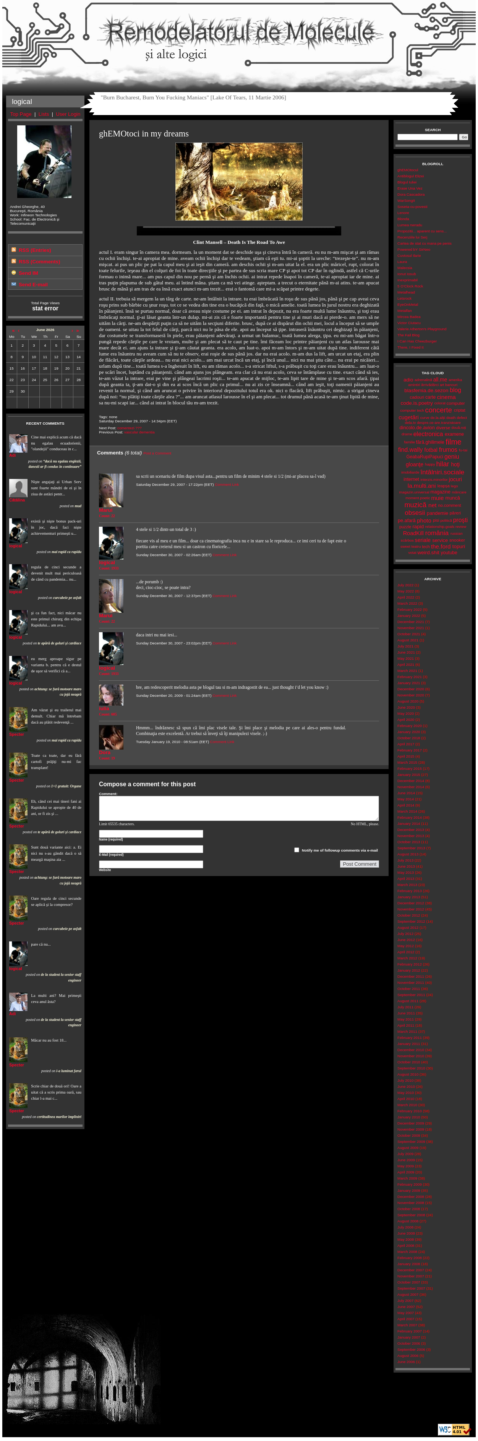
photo (424, 520)
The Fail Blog (408, 335)
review (460, 526)
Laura (402, 262)
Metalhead (406, 292)
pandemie (437, 513)
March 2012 (407, 958)
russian (456, 533)
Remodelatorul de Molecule (239, 35)
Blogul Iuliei (406, 182)
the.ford (441, 546)
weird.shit (428, 552)
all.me (440, 380)
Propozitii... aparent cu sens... (422, 231)
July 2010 (405, 1080)
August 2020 (407, 701)
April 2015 (405, 756)
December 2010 (410, 1050)
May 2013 (405, 872)
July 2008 (405, 1227)
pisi (436, 520)
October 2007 (408, 1282)
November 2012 (410, 909)
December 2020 (410, 689)
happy (430, 464)
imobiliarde (410, 472)
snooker (457, 540)
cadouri (417, 397)
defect (462, 417)
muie (437, 498)
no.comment (449, 505)
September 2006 (411, 1349)
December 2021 (410, 622)
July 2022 (405, 585)
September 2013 (411, 848)
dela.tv (410, 422)
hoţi (455, 464)
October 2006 (408, 1343)
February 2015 (409, 768)
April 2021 (405, 664)
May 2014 (405, 799)
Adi (12, 455)
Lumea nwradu (409, 225)
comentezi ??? (129, 428)
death (451, 417)
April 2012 (405, 952)
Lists (44, 114)
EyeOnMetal (407, 304)
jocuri (455, 479)
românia (437, 533)
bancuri (451, 385)
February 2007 (409, 1331)
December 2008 (410, 1196)
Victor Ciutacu (409, 323)
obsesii (415, 512)
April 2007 (405, 1319)
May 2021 (405, 658)
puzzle (405, 526)
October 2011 (408, 989)
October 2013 (408, 842)
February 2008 (409, 1258)
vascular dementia (139, 432)
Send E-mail (33, 284)
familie (409, 442)
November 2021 (410, 628)
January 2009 (408, 1190)
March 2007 (407, 1325)
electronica (428, 433)
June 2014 (406, 793)
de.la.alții (437, 417)
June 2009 (406, 1160)
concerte (438, 410)
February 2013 (409, 891)
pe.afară (407, 520)
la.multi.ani (422, 485)
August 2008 (407, 1221)
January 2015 (408, 774)
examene (454, 434)
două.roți (459, 427)
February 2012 (409, 964)
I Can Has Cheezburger (417, 341)
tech (426, 546)
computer (456, 403)
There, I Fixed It (410, 347)
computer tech (412, 410)
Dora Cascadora (411, 194)
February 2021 (409, 677)
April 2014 (405, 805)
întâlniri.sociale (442, 472)
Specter (16, 734)
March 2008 (407, 1252)
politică (446, 520)
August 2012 (407, 927)
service (440, 540)
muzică (415, 505)
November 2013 (410, 836)
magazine (440, 492)
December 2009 (410, 1123)
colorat (440, 403)
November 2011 (410, 982)
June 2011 (406, 1013)
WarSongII (406, 200)
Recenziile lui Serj (412, 237)
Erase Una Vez (409, 188)
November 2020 (410, 695)
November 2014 (410, 787)
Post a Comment (157, 453)
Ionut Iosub (406, 274)
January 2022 (408, 615)
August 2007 (407, 1294)
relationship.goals (439, 526)
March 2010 (407, 1105)
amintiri (414, 385)
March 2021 (407, 671)
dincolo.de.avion (416, 427)
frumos (448, 449)
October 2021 (408, 634)
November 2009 (410, 1129)
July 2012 (405, 933)
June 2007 (406, 1307)
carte (430, 397)
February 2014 (409, 817)
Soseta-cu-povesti (412, 206)
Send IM (28, 273)
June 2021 (406, 652)
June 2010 (406, 1086)
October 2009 (408, 1135)
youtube (449, 552)
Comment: (108, 794)
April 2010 (405, 1099)
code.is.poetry (417, 403)
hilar (442, 464)
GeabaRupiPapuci (424, 456)
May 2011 (405, 1019)
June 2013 (406, 866)
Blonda (403, 219)
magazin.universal (414, 492)
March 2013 (407, 885)
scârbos (406, 540)
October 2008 (408, 1209)
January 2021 (408, 683)
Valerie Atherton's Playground (421, 329)
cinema (446, 397)
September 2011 (411, 995)
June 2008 (406, 1233)
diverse (443, 427)
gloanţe (414, 464)
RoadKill (413, 533)
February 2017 (409, 750)
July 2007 (405, 1300)
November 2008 (410, 1203)
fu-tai (463, 450)
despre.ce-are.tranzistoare (439, 422)
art (442, 385)
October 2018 (408, 738)
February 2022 (409, 609)
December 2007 (410, 1270)
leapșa (443, 486)
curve (424, 417)
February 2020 (409, 726)
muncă (453, 498)
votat (412, 552)
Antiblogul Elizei (410, 176)
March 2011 (407, 1031)
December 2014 (410, 781)
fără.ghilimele (430, 442)
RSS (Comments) (39, 262)
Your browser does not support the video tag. (239, 230)
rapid (418, 526)
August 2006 (407, 1355)
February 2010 (409, 1111)
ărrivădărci (430, 385)
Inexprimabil (407, 280)
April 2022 (405, 597)
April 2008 (405, 1245)
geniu (451, 456)
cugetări (408, 417)
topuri (458, 546)
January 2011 (408, 1044)
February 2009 (409, 1184)
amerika (455, 380)
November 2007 (410, 1276)
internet (411, 479)
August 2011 (407, 1001)
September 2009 (411, 1141)
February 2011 (409, 1037)
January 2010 (408, 1117)
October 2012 (408, 915)
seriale (423, 540)
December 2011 (410, 976)
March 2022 (407, 603)
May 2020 (405, 713)
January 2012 (408, 970)
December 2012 (410, 903)
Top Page (21, 114)
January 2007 (408, 1337)
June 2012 (406, 940)
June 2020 (406, 707)
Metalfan (404, 310)
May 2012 (405, 946)
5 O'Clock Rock (410, 286)
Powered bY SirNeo (413, 249)
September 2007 (411, 1288)
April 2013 (405, 878)
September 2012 (411, 921)
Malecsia (404, 268)
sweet (405, 546)
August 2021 (407, 640)
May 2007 (405, 1313)
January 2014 (408, 823)
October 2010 (408, 1062)
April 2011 (405, 1025)
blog (455, 390)
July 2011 (405, 1007)
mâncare (459, 492)
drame (407, 434)
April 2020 (405, 719)
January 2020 (408, 732)
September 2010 (411, 1068)
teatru (416, 546)
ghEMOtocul (407, 170)
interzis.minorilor (433, 479)
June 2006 (406, 1362)
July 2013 (405, 860)
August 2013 (407, 854)
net (432, 505)
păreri (455, 513)
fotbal (431, 450)
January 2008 (408, 1264)
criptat (459, 410)
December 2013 (410, 830)
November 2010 (410, 1056)
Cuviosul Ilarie (409, 255)
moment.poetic (417, 498)
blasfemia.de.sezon (426, 390)
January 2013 (408, 897)
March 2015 (407, 762)
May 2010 (405, 1092)
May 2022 (405, 591)
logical (15, 546)
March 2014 (407, 811)
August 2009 (407, 1148)
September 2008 (411, 1215)
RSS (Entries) (35, 250)
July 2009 (405, 1154)
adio (408, 380)
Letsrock (404, 298)
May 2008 (405, 1239)
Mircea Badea (409, 317)
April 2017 (405, 744)
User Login (68, 114)
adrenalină (423, 380)
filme (453, 442)
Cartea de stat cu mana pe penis (424, 243)
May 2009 (405, 1166)
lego (454, 486)
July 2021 (405, 646)
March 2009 (407, 1178)
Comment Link (227, 484)
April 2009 (405, 1172)
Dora (104, 752)
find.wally (410, 449)
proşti (460, 520)
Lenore (403, 213)
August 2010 (407, 1074)
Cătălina (17, 500)
